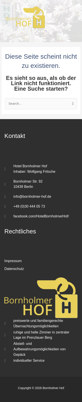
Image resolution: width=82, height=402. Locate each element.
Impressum (13, 261)
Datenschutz (14, 269)
